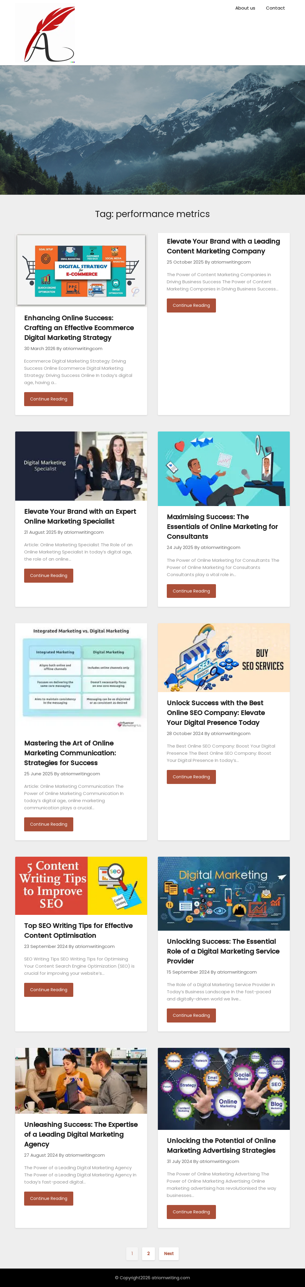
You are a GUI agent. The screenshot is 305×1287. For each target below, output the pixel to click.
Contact (275, 8)
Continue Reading (48, 399)
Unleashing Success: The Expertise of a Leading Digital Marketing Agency (81, 1134)
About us (245, 8)
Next (169, 1254)
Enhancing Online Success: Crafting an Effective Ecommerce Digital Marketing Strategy (79, 327)
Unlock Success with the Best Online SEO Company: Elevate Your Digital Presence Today (216, 712)
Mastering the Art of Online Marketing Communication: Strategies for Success (70, 753)
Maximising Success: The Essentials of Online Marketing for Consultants (222, 526)
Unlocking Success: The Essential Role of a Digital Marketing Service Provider (223, 951)
